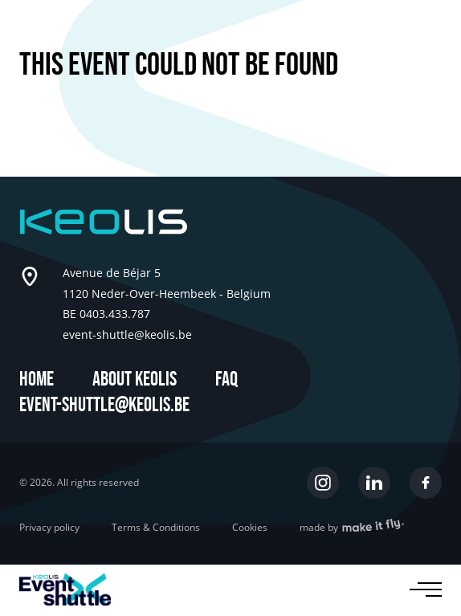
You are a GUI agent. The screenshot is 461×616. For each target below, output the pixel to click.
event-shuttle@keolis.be (104, 405)
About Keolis (134, 379)
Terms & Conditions (156, 527)
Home (36, 379)
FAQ (226, 379)
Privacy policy (49, 527)
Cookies (249, 527)
